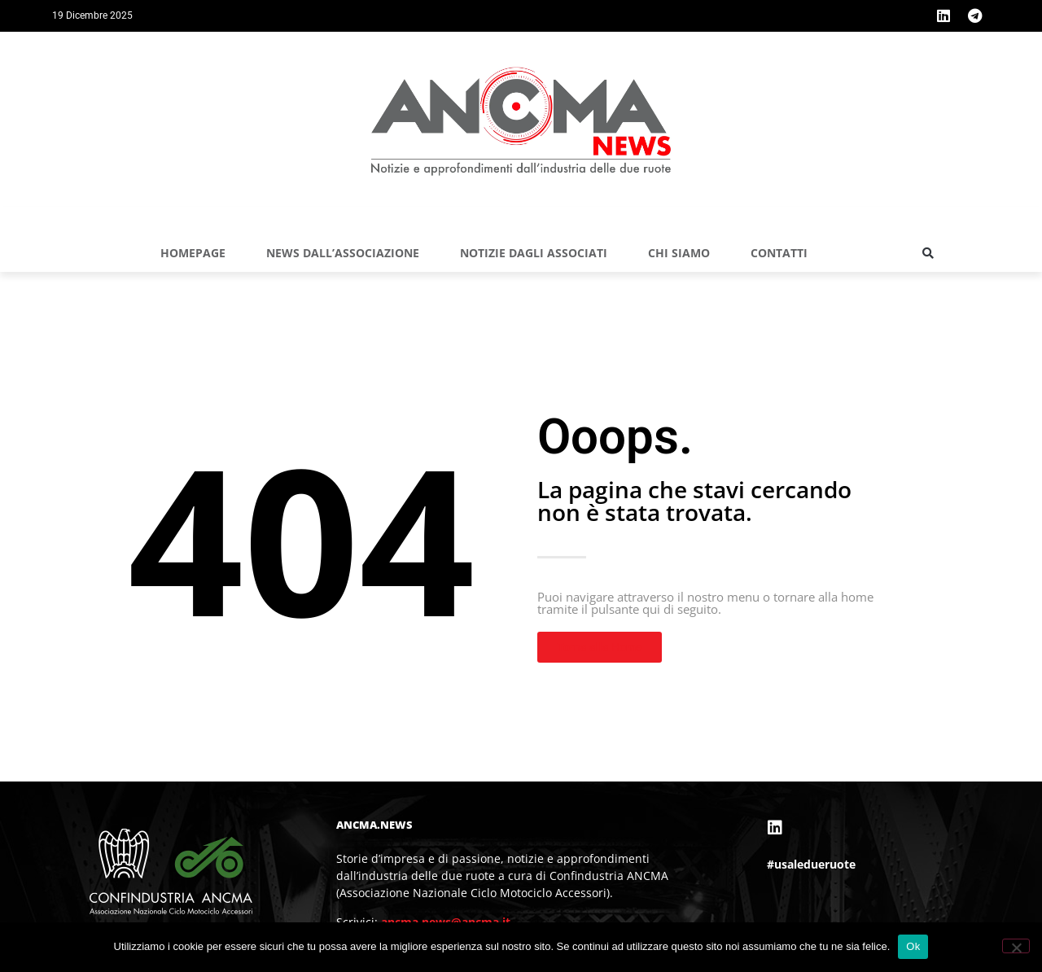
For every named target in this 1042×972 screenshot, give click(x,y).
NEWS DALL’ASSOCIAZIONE (342, 253)
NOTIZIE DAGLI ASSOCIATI (533, 253)
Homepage (192, 253)
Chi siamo (679, 253)
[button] (928, 253)
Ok (913, 946)
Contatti (779, 253)
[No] (1016, 946)
